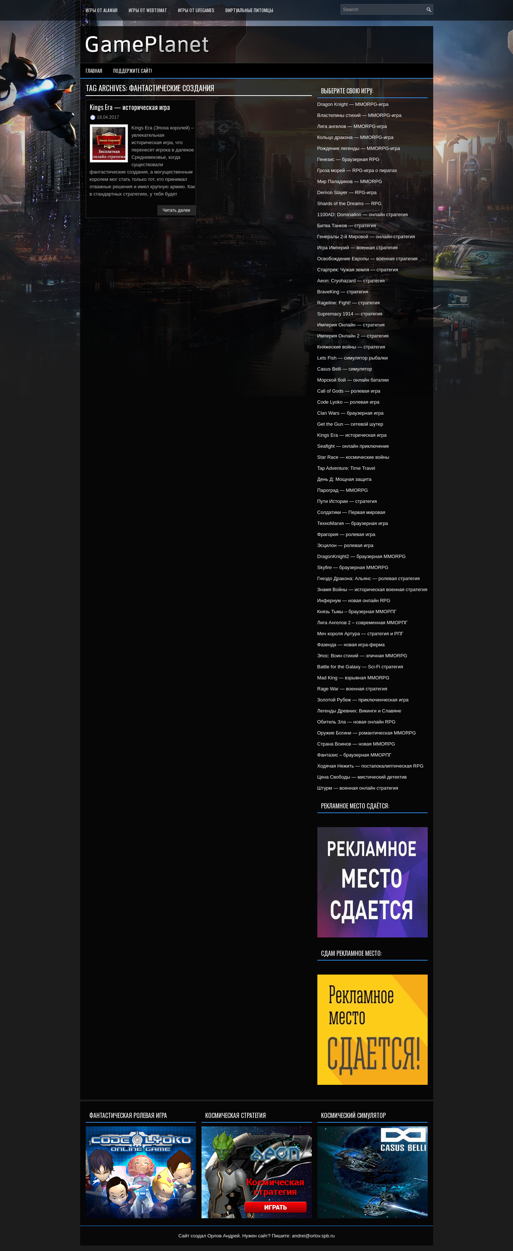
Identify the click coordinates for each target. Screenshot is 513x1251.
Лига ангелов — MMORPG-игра (352, 126)
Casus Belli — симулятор (344, 369)
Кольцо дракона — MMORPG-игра (355, 137)
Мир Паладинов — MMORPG (349, 181)
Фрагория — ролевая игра (346, 534)
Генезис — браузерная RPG (348, 159)
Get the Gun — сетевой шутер (350, 424)
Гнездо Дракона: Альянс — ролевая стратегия (368, 578)
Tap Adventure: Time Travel (346, 468)
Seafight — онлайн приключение (353, 446)
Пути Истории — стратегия (347, 501)
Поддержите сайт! (132, 70)
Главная (94, 70)
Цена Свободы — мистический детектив (362, 777)
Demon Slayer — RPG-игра (347, 192)
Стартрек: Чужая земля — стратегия (357, 269)
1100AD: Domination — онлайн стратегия (362, 214)
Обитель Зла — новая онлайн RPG (356, 722)
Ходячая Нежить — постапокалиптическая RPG (370, 766)
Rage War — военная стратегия (352, 688)
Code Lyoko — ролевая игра (348, 402)
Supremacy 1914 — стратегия (349, 314)
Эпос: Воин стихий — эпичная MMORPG (362, 655)
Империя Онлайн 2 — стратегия (353, 336)
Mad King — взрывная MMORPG (353, 677)
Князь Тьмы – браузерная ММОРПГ (356, 611)
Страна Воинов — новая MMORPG (356, 744)
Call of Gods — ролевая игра (349, 391)
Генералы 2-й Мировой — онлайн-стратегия (366, 236)
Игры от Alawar (102, 10)
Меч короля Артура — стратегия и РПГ (360, 633)
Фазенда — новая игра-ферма (351, 644)
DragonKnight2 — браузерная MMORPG (361, 556)
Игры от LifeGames (196, 10)
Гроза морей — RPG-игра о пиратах (357, 170)
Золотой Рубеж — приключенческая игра (363, 700)
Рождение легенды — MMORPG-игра (358, 148)
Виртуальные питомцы (249, 10)
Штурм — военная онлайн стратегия (357, 788)
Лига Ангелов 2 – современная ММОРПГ (362, 622)
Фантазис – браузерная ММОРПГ (354, 755)
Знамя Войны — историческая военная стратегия (372, 589)
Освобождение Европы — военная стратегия (367, 258)
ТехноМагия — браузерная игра (352, 523)
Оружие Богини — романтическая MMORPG (366, 733)
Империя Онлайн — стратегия (351, 325)
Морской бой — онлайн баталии (353, 380)
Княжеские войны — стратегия (351, 347)
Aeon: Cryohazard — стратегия (351, 280)
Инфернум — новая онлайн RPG (354, 600)
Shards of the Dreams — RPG (349, 203)
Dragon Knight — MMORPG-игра (353, 104)
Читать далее (176, 210)
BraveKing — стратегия (342, 291)
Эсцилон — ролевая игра (345, 545)
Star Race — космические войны (353, 457)
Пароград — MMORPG (342, 490)
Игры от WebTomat (148, 10)
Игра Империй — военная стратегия (357, 247)
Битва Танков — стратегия (346, 225)
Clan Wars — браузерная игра (350, 413)
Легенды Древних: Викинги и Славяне (359, 711)
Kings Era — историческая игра (130, 107)
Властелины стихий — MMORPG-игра (359, 115)
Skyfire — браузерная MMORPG (353, 567)
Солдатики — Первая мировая (351, 512)
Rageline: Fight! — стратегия (348, 302)
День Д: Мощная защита (344, 479)
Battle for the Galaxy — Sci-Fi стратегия (360, 666)
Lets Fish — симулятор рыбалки (352, 358)
